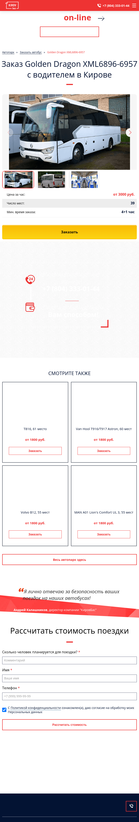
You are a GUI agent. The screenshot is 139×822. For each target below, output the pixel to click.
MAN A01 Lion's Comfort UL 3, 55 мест (103, 512)
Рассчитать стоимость (69, 32)
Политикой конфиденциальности (36, 708)
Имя (6, 670)
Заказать (35, 451)
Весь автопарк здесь (69, 560)
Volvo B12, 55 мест (35, 512)
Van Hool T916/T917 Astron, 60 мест (104, 429)
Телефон (10, 688)
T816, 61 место (35, 429)
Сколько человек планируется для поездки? (40, 652)
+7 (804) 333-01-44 (116, 6)
